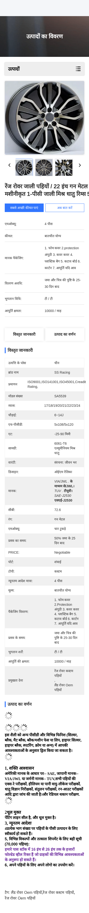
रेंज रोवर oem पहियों (20, 898)
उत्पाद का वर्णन (64, 334)
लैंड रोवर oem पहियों (26, 892)
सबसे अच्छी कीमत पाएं (25, 208)
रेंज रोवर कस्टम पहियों (58, 892)
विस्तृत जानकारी (24, 334)
